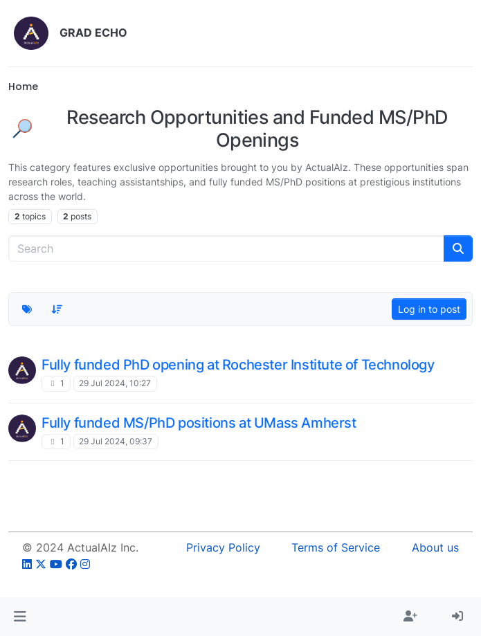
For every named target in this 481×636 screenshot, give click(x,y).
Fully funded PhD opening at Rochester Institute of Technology (238, 364)
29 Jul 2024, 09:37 (115, 441)
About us (435, 547)
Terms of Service (335, 547)
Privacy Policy (223, 547)
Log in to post (429, 309)
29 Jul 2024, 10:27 (115, 383)
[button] (20, 616)
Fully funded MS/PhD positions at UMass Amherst (199, 423)
